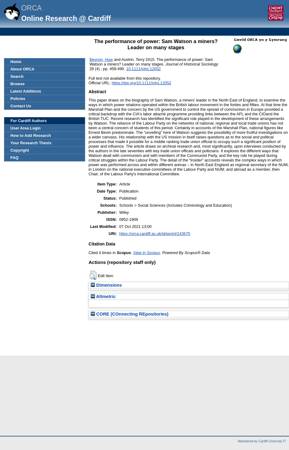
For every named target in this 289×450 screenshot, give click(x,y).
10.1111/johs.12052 (143, 68)
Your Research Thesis (30, 143)
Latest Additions (25, 91)
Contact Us (20, 106)
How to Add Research (30, 135)
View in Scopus (146, 252)
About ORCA (22, 69)
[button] (93, 275)
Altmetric (103, 296)
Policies (17, 98)
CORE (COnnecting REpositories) (129, 314)
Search (17, 76)
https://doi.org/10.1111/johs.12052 (141, 83)
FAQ (14, 157)
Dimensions (106, 285)
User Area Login (25, 128)
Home (16, 61)
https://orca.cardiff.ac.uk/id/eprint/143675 (154, 233)
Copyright (19, 150)
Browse (17, 84)
